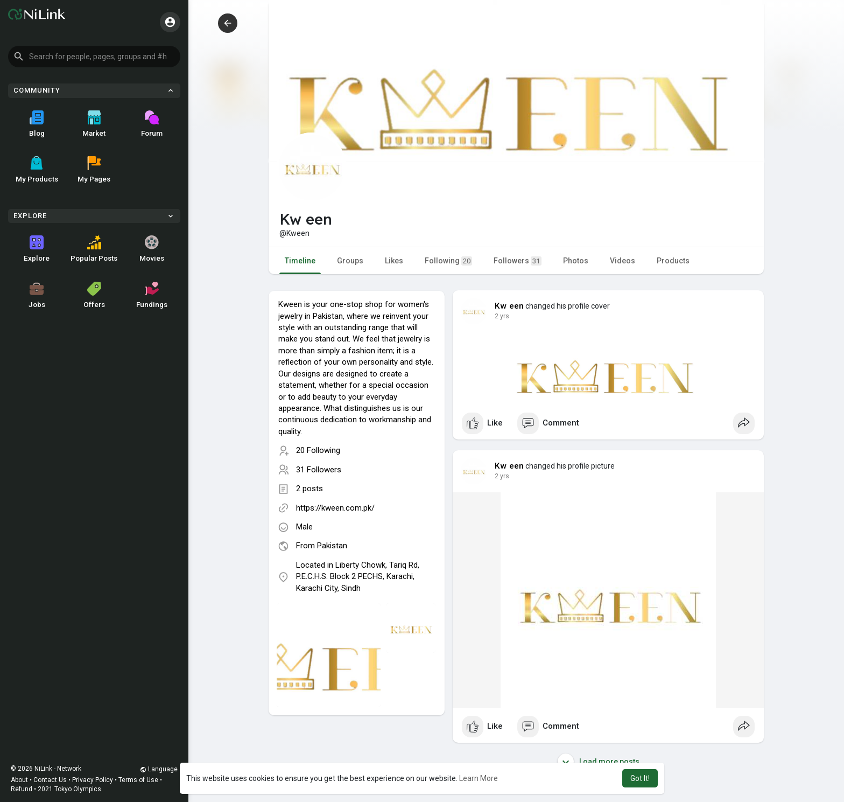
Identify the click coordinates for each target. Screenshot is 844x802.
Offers (94, 295)
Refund (21, 789)
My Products (37, 169)
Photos (575, 260)
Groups (350, 260)
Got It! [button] (640, 778)
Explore (37, 248)
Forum (152, 123)
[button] (94, 56)
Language (159, 769)
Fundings (151, 295)
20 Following (318, 450)
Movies (151, 248)
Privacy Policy (92, 780)
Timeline (300, 260)
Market (93, 123)
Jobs (37, 295)
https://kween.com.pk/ (335, 508)
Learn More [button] (478, 778)
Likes (394, 260)
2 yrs (502, 316)
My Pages (94, 169)
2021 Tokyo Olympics (69, 789)
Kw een (509, 306)
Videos (622, 260)
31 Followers (318, 470)
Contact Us (50, 780)
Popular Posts (94, 248)
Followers (517, 261)
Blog (37, 123)
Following (448, 261)
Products (673, 260)
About (19, 780)
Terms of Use (138, 780)
